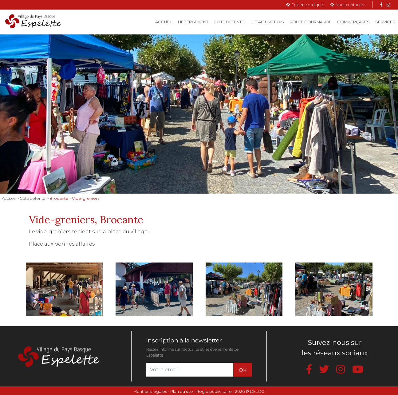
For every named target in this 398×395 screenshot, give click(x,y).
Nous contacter (350, 4)
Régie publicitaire (214, 391)
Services (385, 22)
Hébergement (193, 22)
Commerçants (353, 22)
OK (242, 370)
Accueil (165, 21)
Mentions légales (150, 391)
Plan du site (181, 391)
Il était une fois (267, 22)
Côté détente (229, 22)
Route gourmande (311, 22)
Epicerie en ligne (307, 4)
